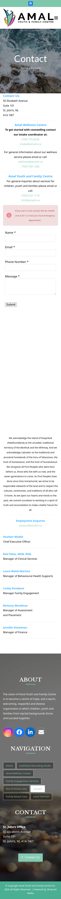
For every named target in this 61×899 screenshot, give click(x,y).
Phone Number (15, 262)
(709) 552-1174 (30, 195)
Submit (10, 304)
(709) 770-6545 (30, 139)
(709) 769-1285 (30, 166)
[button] (56, 17)
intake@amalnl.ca (30, 144)
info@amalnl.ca (30, 200)
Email (9, 247)
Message (11, 276)
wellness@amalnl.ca (30, 161)
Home (24, 68)
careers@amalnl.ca (30, 525)
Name (9, 232)
